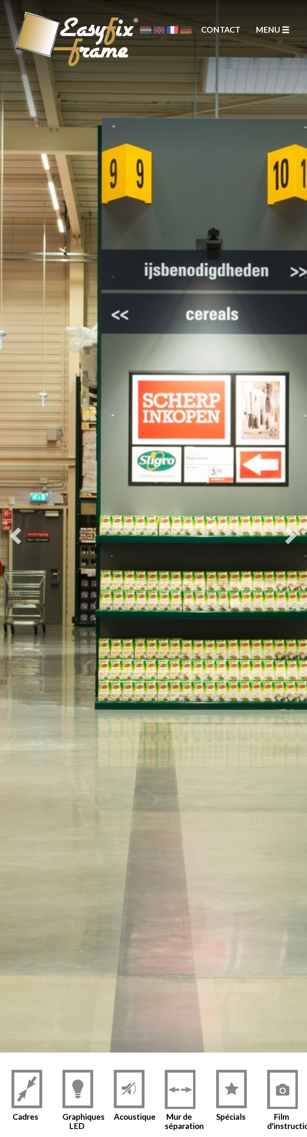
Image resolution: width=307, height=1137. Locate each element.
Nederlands (145, 30)
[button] (19, 526)
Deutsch (186, 30)
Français (172, 30)
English (159, 30)
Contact (220, 29)
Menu (273, 29)
